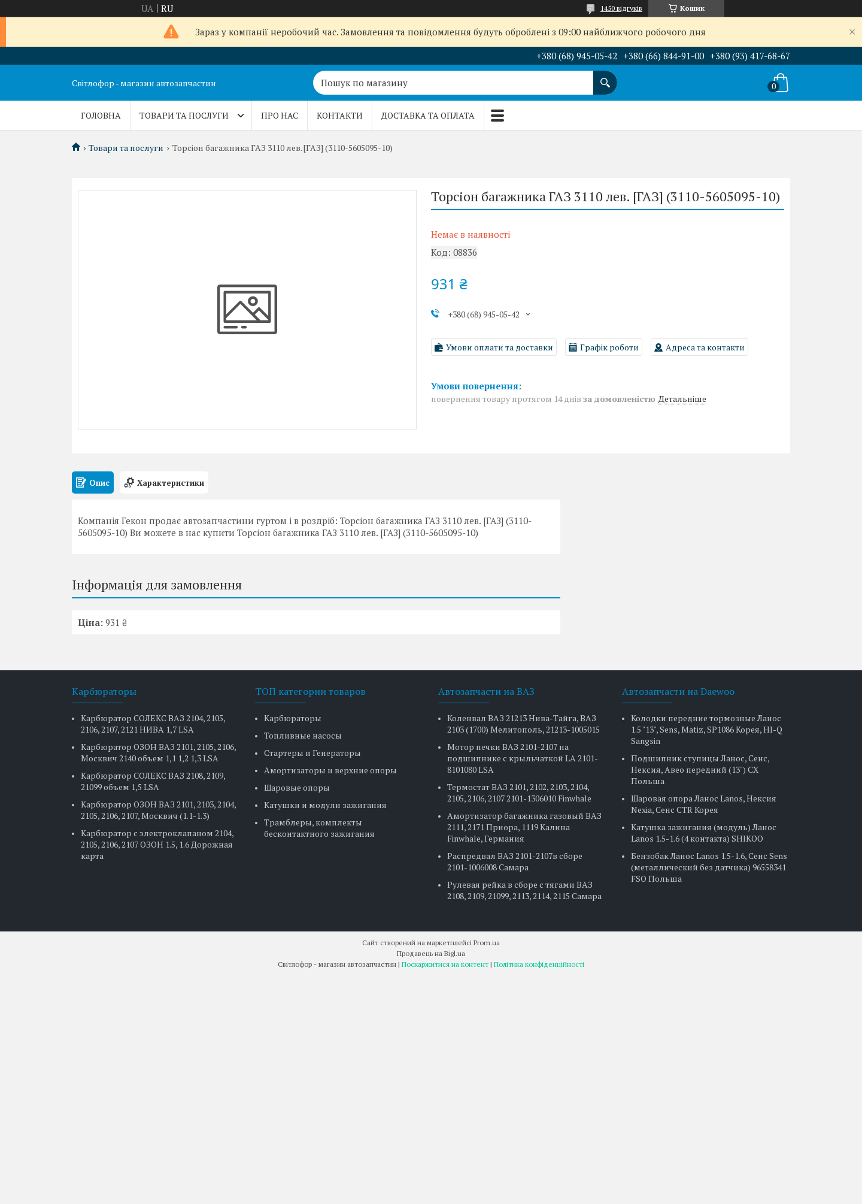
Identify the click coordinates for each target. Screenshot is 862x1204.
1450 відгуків (621, 8)
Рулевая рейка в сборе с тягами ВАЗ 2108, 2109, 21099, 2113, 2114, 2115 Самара (524, 890)
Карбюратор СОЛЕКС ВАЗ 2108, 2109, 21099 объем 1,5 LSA (153, 781)
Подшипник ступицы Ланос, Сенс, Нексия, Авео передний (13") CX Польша (700, 769)
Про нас (279, 115)
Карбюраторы (292, 718)
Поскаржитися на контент (445, 964)
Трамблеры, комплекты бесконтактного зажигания (319, 827)
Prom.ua (487, 942)
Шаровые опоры (297, 787)
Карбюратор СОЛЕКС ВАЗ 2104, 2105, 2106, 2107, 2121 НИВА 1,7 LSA (153, 723)
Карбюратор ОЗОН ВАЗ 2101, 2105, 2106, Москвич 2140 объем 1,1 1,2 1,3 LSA (158, 752)
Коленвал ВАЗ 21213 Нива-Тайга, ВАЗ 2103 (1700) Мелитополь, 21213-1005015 (523, 723)
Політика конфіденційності (539, 964)
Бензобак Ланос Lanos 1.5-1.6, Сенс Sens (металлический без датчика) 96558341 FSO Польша (709, 867)
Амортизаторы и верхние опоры (330, 770)
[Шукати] (605, 77)
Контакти (340, 115)
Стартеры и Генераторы (312, 752)
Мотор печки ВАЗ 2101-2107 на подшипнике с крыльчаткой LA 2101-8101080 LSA (522, 758)
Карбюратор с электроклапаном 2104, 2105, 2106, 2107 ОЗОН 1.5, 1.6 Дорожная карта (157, 844)
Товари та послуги (184, 115)
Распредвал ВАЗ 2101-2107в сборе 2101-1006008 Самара (514, 861)
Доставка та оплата (428, 115)
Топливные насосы (303, 735)
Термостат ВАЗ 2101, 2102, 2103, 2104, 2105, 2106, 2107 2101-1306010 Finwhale (519, 792)
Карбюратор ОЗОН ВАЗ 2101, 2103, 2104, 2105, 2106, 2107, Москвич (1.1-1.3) (158, 809)
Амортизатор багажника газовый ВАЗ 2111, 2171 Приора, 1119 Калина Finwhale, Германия (524, 827)
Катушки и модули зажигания (325, 804)
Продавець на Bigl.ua (431, 953)
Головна (101, 115)
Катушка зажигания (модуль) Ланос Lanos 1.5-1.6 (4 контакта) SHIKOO (703, 832)
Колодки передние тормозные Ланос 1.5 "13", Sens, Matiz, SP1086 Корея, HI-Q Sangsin (706, 729)
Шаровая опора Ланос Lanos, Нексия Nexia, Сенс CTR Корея (703, 803)
